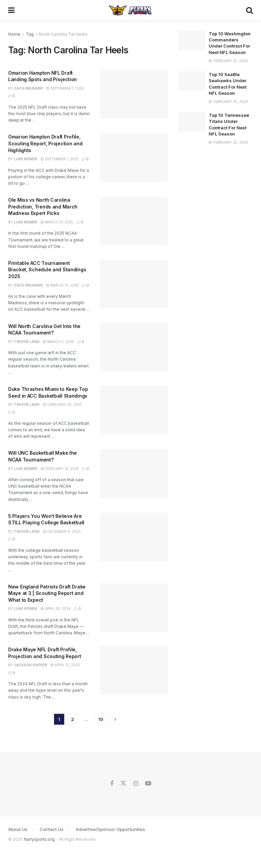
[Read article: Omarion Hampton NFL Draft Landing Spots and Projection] (134, 94)
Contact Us (52, 829)
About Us (18, 829)
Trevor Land (27, 342)
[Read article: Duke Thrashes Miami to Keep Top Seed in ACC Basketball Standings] (134, 410)
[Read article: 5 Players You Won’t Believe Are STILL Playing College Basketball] (134, 537)
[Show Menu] (11, 10)
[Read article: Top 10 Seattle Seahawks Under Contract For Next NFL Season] (191, 81)
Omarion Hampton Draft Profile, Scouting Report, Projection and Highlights (45, 143)
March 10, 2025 (62, 285)
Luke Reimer (25, 159)
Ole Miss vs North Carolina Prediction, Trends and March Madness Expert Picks (42, 206)
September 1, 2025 (65, 88)
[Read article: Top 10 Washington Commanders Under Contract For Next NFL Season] (191, 40)
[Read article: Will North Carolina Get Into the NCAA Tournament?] (134, 347)
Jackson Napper (30, 665)
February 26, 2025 (62, 404)
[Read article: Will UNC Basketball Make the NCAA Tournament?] (134, 474)
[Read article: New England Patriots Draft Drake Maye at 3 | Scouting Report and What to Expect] (134, 607)
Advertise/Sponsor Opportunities (110, 829)
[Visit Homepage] (130, 10)
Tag (30, 34)
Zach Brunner (28, 88)
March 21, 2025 (57, 222)
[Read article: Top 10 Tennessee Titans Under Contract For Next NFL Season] (191, 121)
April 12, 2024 (65, 665)
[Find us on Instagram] (135, 783)
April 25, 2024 (56, 608)
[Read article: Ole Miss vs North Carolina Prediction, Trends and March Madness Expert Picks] (134, 221)
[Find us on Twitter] (123, 783)
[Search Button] (249, 10)
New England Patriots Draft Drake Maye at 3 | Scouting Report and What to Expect (47, 593)
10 (100, 719)
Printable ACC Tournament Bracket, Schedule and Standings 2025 (47, 269)
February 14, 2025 (60, 469)
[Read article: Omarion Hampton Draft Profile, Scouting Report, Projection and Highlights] (134, 157)
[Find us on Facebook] (112, 783)
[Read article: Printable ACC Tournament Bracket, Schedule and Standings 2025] (134, 284)
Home (14, 34)
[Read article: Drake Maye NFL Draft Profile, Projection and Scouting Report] (134, 670)
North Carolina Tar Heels (63, 34)
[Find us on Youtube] (148, 783)
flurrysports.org (39, 839)
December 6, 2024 (62, 531)
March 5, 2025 (58, 342)
